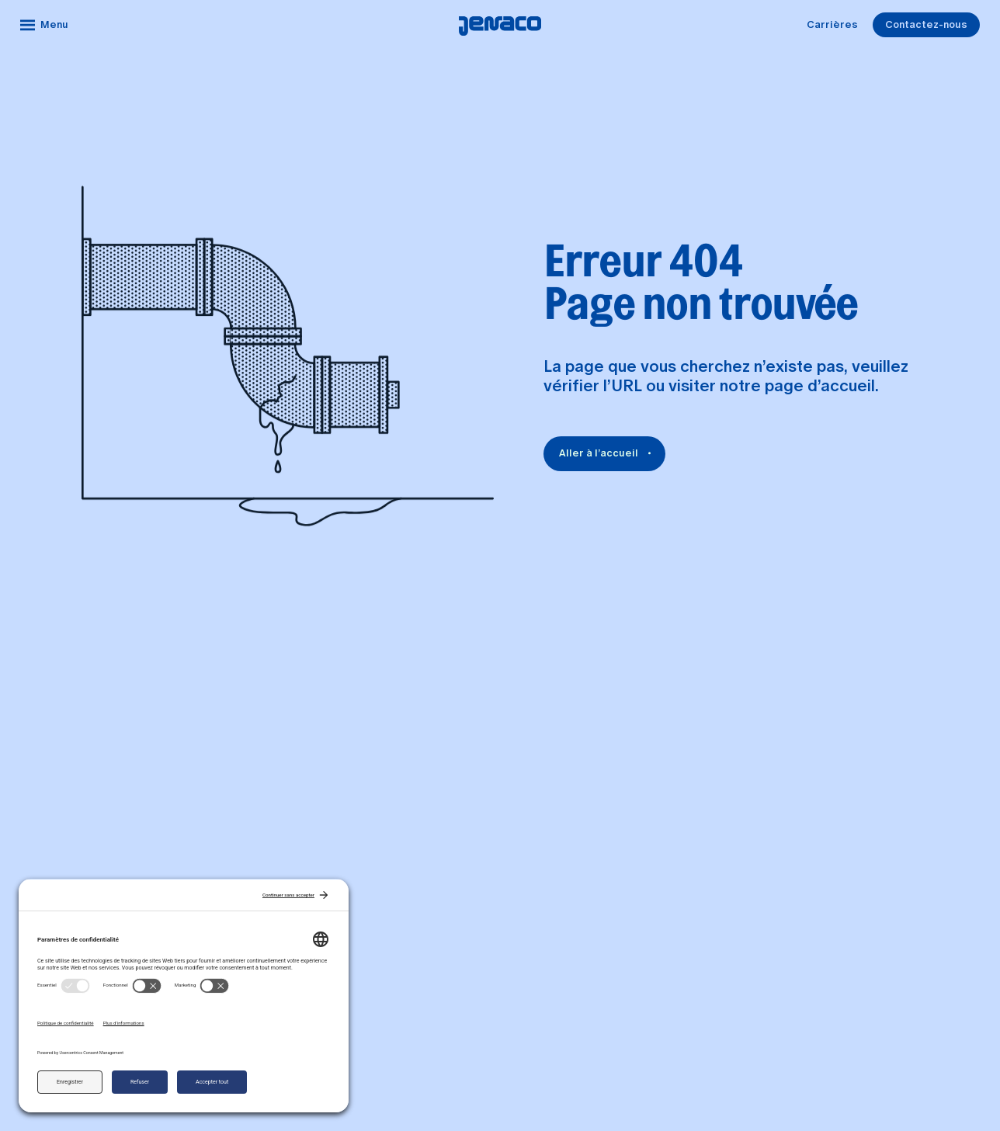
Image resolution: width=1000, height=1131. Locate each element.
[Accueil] (500, 24)
